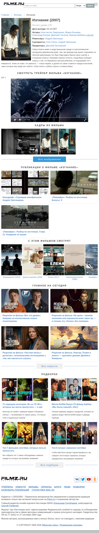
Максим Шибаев (77, 35)
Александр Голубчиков (65, 503)
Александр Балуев (41, 35)
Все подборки (49, 465)
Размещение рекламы (71, 525)
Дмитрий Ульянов (59, 35)
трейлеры (7, 487)
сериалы (46, 487)
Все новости (50, 366)
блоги (57, 487)
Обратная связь (50, 525)
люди (67, 487)
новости (21, 487)
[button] (94, 262)
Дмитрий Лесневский (56, 46)
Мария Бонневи (72, 32)
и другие (89, 35)
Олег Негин (51, 42)
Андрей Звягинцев (54, 38)
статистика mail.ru (43, 490)
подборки (79, 487)
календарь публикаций (15, 490)
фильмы (33, 487)
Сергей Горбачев (10, 506)
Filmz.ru (51, 499)
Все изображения (49, 159)
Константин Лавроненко (52, 32)
